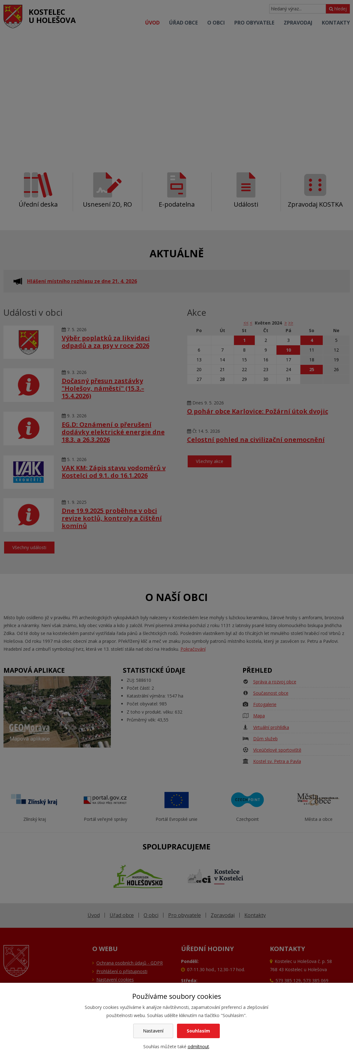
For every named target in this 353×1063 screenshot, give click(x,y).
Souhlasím (198, 1031)
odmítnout (198, 1046)
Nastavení (153, 1031)
